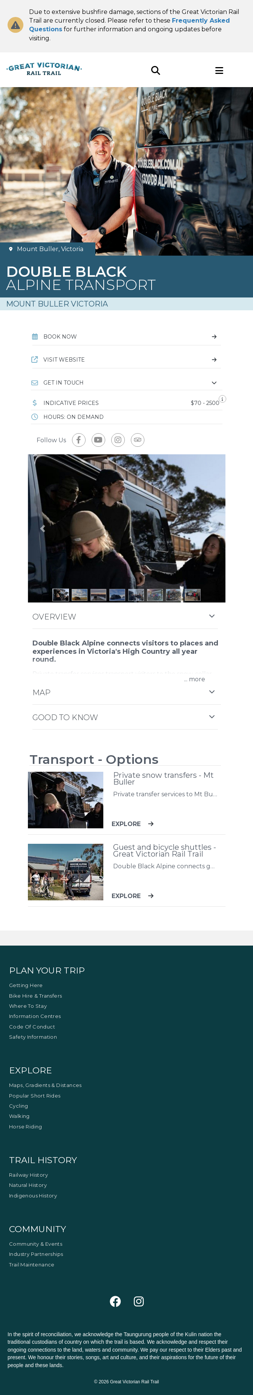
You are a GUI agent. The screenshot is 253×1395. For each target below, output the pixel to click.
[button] (126, 382)
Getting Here (26, 985)
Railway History (28, 1175)
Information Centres (35, 1016)
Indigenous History (33, 1196)
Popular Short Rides (35, 1096)
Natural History (28, 1185)
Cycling (18, 1106)
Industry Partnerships (36, 1254)
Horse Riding (25, 1127)
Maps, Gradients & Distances (45, 1085)
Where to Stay (28, 1006)
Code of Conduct (32, 1027)
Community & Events (35, 1244)
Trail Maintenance (32, 1265)
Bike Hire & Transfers (35, 996)
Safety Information (33, 1037)
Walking (19, 1116)
